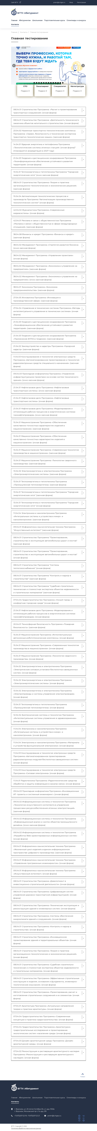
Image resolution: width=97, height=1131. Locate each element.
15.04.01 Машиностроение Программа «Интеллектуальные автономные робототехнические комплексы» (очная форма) (43, 636)
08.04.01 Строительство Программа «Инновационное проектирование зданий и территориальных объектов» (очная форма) (44, 940)
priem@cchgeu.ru (59, 2)
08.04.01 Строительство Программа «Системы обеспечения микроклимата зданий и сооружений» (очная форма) (43, 917)
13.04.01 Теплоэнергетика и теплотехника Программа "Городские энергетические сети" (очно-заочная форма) (45, 173)
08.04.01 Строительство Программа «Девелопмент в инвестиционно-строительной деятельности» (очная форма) (43, 882)
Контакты (15, 24)
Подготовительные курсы (54, 20)
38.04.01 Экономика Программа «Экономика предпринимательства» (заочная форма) (35, 288)
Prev (14, 65)
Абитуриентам (25, 20)
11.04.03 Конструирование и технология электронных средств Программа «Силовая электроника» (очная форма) (44, 771)
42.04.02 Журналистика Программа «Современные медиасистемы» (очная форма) (39, 211)
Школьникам (37, 20)
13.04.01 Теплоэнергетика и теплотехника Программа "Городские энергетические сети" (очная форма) (45, 504)
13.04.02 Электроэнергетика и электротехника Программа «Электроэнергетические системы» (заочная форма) (42, 472)
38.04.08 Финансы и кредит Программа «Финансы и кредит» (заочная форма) (43, 236)
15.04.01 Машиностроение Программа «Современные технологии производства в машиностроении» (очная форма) (46, 647)
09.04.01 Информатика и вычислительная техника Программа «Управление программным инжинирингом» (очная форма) (44, 861)
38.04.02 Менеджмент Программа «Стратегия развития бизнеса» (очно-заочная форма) (46, 246)
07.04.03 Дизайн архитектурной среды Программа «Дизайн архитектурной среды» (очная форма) (43, 1042)
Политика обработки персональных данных (26, 1128)
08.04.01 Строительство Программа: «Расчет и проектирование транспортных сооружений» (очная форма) (45, 111)
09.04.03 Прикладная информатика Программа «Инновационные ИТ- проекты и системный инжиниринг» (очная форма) (46, 792)
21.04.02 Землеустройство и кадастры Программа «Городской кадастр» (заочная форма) (44, 347)
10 (55, 82)
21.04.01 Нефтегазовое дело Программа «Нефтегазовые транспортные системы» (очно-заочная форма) (41, 389)
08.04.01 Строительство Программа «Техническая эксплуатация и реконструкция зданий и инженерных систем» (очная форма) (46, 907)
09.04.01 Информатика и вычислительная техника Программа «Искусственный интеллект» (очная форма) (44, 872)
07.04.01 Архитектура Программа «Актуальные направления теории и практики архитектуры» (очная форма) (43, 1007)
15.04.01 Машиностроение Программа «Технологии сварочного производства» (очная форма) (45, 657)
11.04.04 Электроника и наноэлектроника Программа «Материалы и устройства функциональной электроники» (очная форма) (46, 744)
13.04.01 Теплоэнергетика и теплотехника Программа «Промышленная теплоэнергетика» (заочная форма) (40, 483)
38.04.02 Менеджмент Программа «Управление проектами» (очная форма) (43, 257)
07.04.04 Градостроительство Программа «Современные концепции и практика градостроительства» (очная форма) (43, 1018)
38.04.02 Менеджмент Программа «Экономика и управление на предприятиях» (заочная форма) (45, 267)
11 (58, 82)
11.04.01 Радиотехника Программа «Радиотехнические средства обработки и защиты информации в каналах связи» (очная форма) (46, 782)
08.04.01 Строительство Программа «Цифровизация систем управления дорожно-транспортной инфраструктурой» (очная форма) (45, 895)
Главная (14, 20)
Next (83, 65)
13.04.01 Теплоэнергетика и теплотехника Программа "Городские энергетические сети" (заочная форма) (45, 493)
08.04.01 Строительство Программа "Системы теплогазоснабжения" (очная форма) (36, 566)
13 (62, 82)
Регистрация (81, 2)
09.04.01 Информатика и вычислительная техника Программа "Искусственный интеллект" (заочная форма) (44, 528)
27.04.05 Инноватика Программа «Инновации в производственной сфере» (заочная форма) (37, 299)
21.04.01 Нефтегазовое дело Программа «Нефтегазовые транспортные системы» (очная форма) (41, 399)
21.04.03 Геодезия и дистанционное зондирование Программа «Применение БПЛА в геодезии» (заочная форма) (44, 337)
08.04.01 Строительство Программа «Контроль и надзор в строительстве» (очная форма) (42, 928)
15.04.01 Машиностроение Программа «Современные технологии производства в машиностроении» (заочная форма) (46, 451)
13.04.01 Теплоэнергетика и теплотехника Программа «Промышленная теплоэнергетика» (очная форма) (40, 706)
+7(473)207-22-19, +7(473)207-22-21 (27, 1116)
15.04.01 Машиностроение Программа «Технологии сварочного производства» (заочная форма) (45, 462)
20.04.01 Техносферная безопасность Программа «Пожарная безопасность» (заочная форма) (43, 625)
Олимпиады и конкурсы (76, 20)
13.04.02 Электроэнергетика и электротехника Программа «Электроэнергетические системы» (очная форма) (42, 681)
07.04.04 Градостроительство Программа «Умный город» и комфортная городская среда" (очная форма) (42, 601)
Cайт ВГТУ (16, 2)
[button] (71, 2)
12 (60, 82)
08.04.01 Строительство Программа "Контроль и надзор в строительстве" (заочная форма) (42, 577)
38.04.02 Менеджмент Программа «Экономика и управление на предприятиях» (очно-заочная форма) (45, 278)
